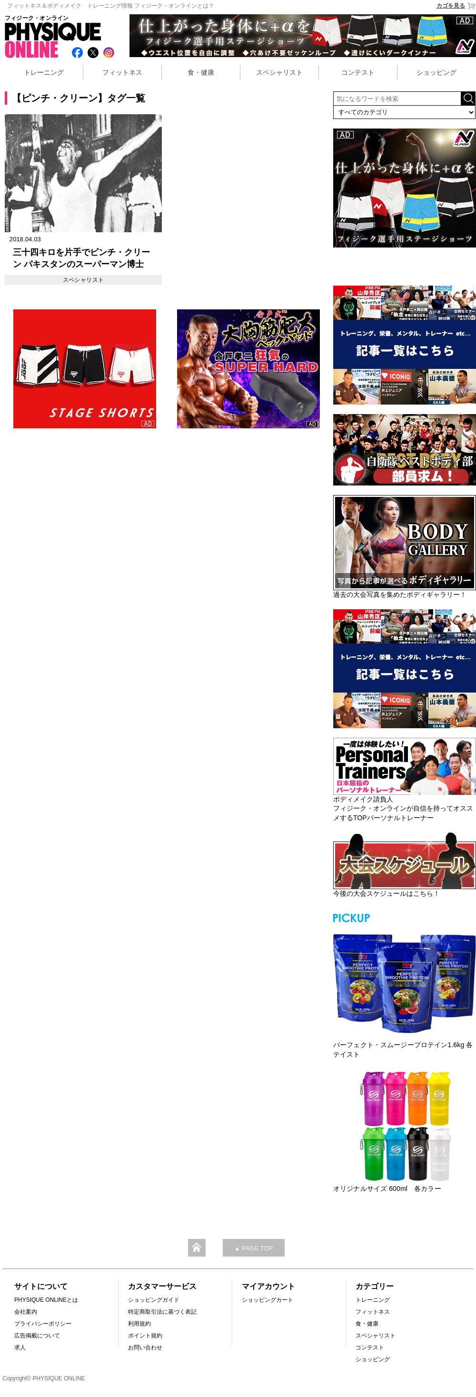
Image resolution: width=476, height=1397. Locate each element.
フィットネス (122, 72)
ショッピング (436, 72)
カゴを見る (456, 5)
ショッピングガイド (153, 1300)
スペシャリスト (279, 72)
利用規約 (139, 1323)
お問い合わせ (145, 1347)
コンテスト (358, 72)
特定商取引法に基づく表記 (162, 1311)
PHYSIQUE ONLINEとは (46, 1300)
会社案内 (25, 1311)
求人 (20, 1347)
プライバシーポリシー (42, 1323)
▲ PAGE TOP (253, 1248)
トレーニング (44, 72)
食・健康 (201, 72)
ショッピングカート (267, 1300)
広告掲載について (37, 1335)
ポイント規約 (145, 1335)
